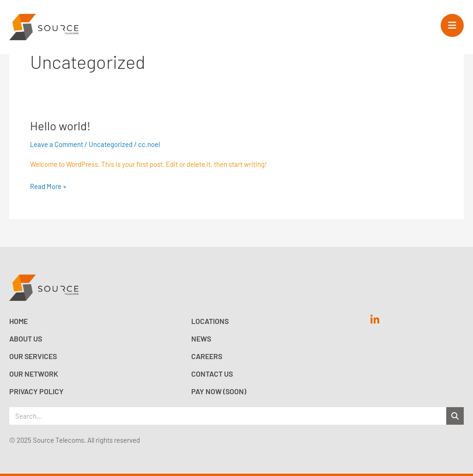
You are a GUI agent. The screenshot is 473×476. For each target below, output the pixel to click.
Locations (210, 321)
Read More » (48, 185)
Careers (206, 356)
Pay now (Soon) (218, 391)
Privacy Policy (36, 391)
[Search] (455, 416)
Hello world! (60, 125)
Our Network (33, 373)
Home (18, 321)
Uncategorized (111, 144)
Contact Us (212, 373)
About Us (25, 338)
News (201, 338)
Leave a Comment (57, 144)
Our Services (33, 356)
